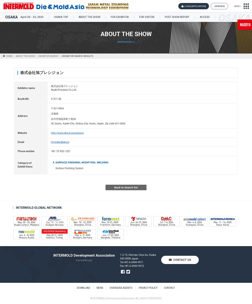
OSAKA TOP (61, 17)
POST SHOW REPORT (177, 17)
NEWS (100, 287)
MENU (237, 6)
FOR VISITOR (146, 17)
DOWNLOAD (83, 287)
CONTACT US (180, 260)
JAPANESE (219, 6)
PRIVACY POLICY (148, 287)
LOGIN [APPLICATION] (195, 6)
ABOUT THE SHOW (89, 17)
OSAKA (11, 17)
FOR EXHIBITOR (120, 17)
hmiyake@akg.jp (60, 142)
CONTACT (169, 287)
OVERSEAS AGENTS (121, 287)
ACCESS (205, 17)
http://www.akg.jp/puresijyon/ (67, 133)
